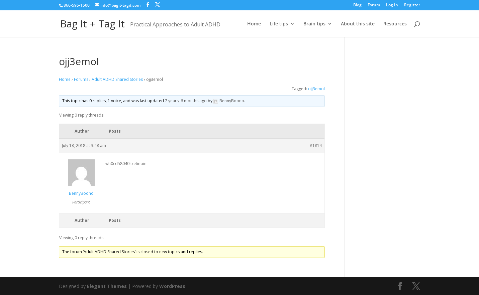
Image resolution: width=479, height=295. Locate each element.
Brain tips (314, 24)
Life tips (279, 24)
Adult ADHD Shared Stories (117, 79)
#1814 (316, 145)
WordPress (172, 286)
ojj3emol (316, 89)
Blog (357, 5)
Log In (392, 5)
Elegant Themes (107, 286)
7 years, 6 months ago (186, 101)
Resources (395, 24)
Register (412, 5)
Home (254, 24)
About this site (358, 24)
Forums (81, 79)
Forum (374, 5)
